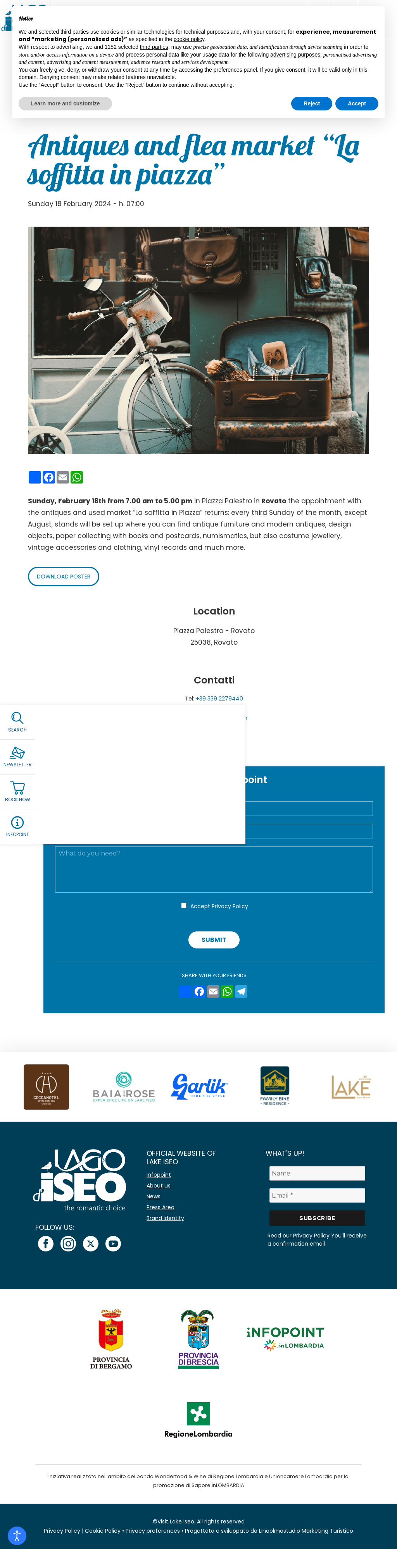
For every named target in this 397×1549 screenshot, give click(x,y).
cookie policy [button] (189, 39)
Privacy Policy (230, 906)
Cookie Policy (103, 1531)
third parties (154, 47)
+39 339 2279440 (219, 698)
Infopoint (159, 1175)
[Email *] (317, 1195)
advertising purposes (295, 55)
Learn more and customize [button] (65, 103)
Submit (214, 939)
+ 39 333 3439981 (220, 708)
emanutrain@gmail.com (214, 718)
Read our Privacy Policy (299, 1235)
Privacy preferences (153, 1531)
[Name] (317, 1173)
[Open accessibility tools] (17, 1536)
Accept (219, 906)
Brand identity (165, 1218)
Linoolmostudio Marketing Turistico (306, 1531)
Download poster (63, 576)
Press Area (160, 1207)
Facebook (214, 727)
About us (159, 1185)
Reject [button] (312, 103)
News (154, 1196)
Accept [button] (357, 103)
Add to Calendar (214, 750)
